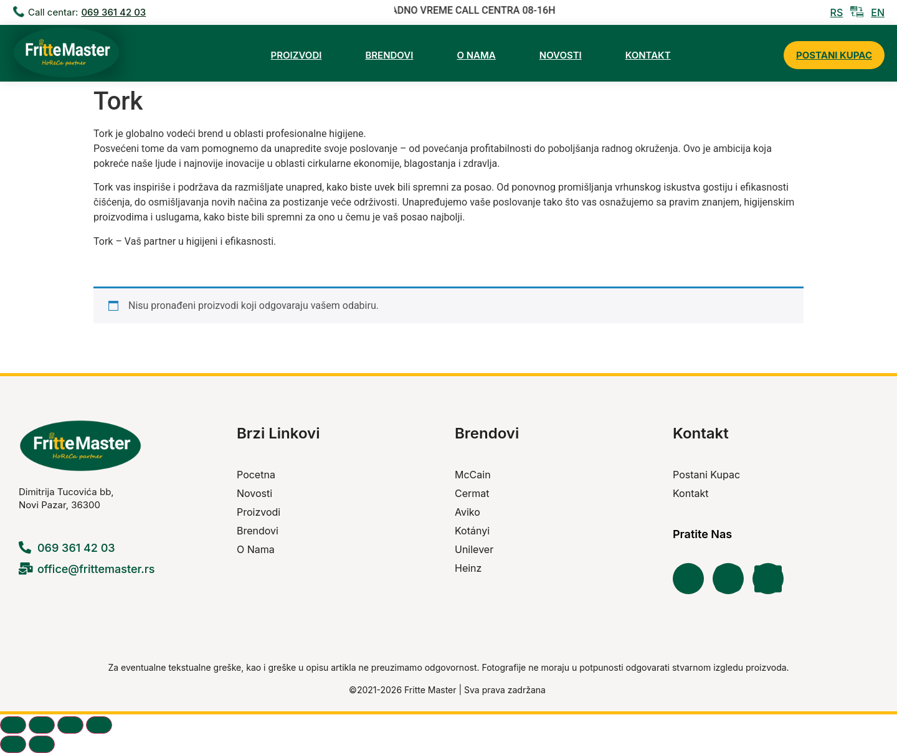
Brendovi (389, 55)
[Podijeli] (70, 725)
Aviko (467, 512)
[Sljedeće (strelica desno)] (42, 744)
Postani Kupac (834, 55)
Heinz (468, 568)
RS (836, 12)
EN (878, 12)
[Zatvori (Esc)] (99, 725)
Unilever (474, 549)
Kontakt (648, 55)
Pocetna (256, 474)
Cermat (472, 493)
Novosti (560, 55)
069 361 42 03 (113, 12)
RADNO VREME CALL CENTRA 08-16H (474, 10)
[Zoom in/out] (13, 725)
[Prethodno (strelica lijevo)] (13, 744)
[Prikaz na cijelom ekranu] (42, 725)
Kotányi (472, 530)
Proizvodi (296, 55)
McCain (473, 474)
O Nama (476, 55)
